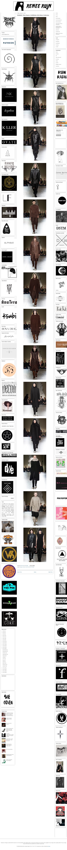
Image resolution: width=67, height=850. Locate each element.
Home (35, 572)
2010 (4, 672)
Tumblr (57, 46)
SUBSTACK (58, 31)
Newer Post (19, 572)
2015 (4, 647)
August (4, 655)
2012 (4, 669)
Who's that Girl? (58, 57)
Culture (57, 62)
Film (13, 506)
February (4, 664)
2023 (4, 635)
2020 (4, 639)
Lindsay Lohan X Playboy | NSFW (9, 718)
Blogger (49, 846)
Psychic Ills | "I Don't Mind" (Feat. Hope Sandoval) (9, 740)
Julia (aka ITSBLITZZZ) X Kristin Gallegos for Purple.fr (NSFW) (10, 735)
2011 (4, 670)
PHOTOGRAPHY (59, 20)
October (4, 652)
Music (9, 510)
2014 (4, 648)
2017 (4, 644)
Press (57, 14)
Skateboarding (8, 514)
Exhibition (6, 505)
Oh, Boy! (57, 59)
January (4, 666)
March (4, 663)
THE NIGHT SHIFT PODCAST (59, 24)
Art (2, 503)
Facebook (57, 41)
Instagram (57, 39)
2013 (4, 667)
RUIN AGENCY (58, 21)
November (4, 651)
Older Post (50, 572)
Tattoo (8, 515)
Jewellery (12, 507)
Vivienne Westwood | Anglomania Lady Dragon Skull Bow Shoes (9, 730)
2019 (4, 641)
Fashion (12, 505)
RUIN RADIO (4, 512)
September (4, 654)
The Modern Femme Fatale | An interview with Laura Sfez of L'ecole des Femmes (9, 714)
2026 (4, 631)
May (3, 660)
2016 (4, 645)
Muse (4, 510)
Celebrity (12, 503)
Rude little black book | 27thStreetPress (10, 755)
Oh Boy (3, 511)
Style (3, 515)
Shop (12, 512)
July (3, 657)
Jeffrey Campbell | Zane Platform (9, 760)
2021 (4, 638)
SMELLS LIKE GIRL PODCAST (59, 34)
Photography (8, 511)
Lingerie (6, 508)
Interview (5, 507)
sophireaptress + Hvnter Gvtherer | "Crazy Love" (9, 745)
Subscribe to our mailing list (59, 130)
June (3, 658)
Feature (7, 506)
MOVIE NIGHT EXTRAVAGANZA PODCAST (59, 27)
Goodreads (58, 43)
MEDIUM (57, 29)
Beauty (7, 503)
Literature (12, 508)
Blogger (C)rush (58, 64)
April (3, 661)
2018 (4, 642)
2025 (4, 632)
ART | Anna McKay (9, 749)
